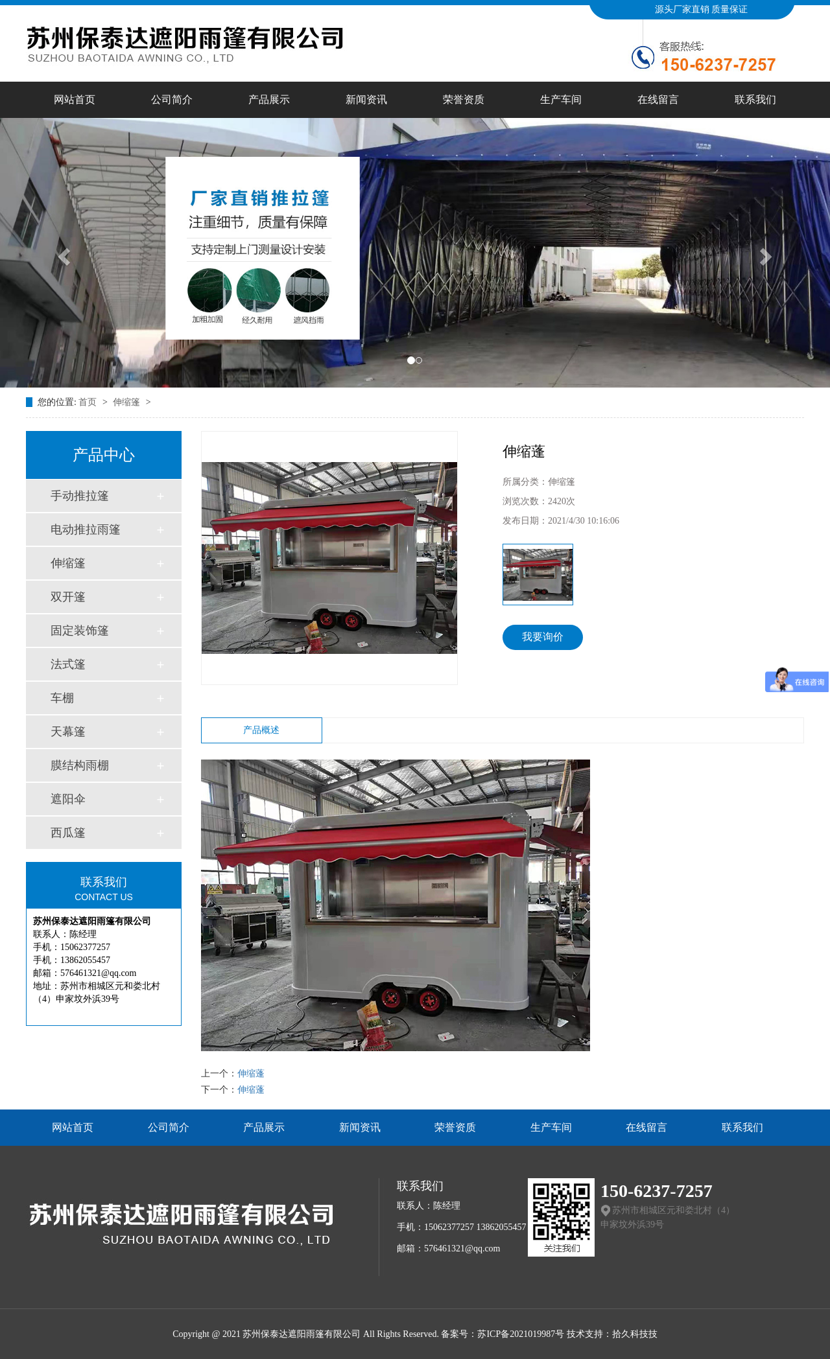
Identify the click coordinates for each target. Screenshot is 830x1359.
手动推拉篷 (80, 495)
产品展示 (269, 99)
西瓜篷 (68, 832)
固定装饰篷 (80, 630)
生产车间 (561, 99)
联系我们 (755, 99)
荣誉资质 (463, 99)
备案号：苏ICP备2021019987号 (502, 1334)
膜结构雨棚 (80, 765)
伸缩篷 (128, 402)
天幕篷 (68, 731)
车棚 (62, 697)
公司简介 (172, 99)
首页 (88, 402)
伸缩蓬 (251, 1073)
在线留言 (658, 99)
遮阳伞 (68, 799)
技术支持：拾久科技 (607, 1334)
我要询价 (542, 636)
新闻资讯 (366, 99)
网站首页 (74, 99)
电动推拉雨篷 (86, 529)
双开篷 (68, 596)
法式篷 (68, 664)
